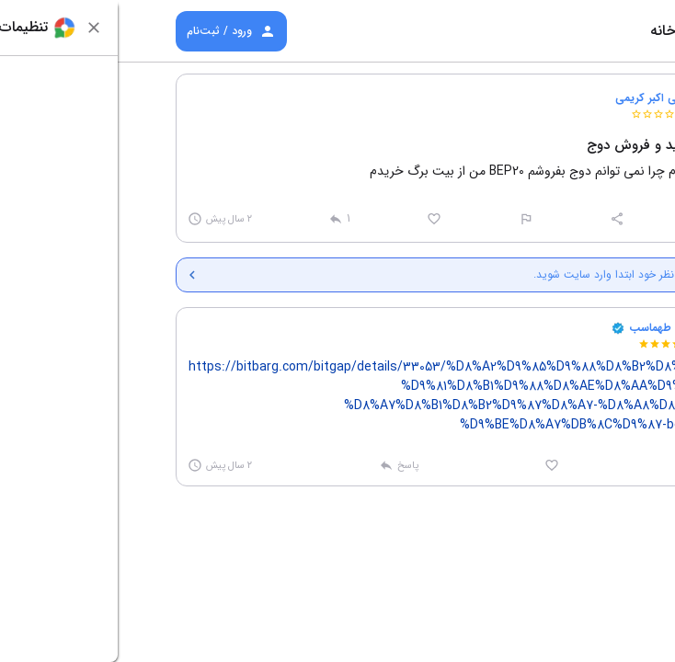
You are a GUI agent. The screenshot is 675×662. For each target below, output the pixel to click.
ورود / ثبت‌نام (113, 31)
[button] (588, 104)
